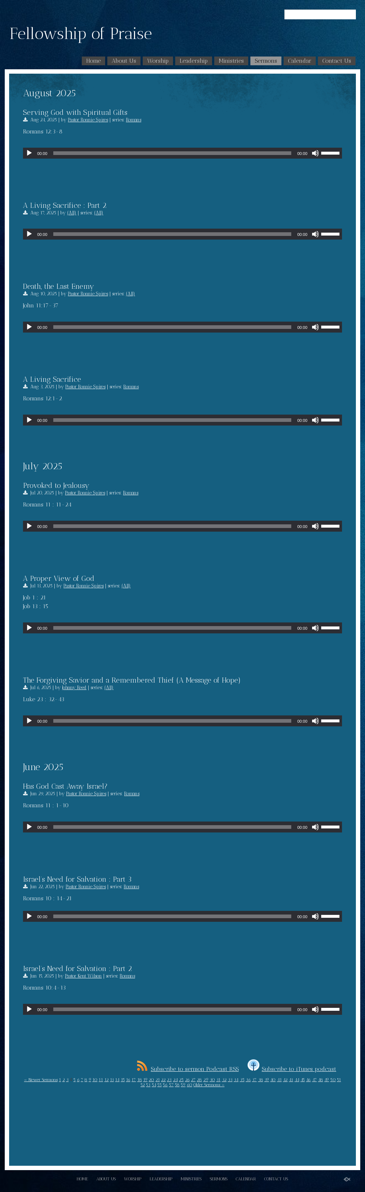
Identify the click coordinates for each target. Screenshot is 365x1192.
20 (151, 1079)
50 (333, 1079)
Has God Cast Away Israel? (65, 786)
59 (183, 1084)
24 (175, 1079)
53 (148, 1084)
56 (165, 1084)
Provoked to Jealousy (56, 485)
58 (177, 1084)
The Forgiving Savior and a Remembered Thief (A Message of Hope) (132, 680)
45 (302, 1079)
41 (279, 1079)
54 (154, 1084)
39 (266, 1079)
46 (308, 1079)
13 (112, 1079)
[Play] (29, 153)
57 (171, 1084)
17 (133, 1079)
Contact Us (336, 60)
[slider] (172, 153)
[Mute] (315, 153)
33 (230, 1079)
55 (159, 1084)
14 (117, 1079)
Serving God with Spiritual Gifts (75, 112)
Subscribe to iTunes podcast (291, 1068)
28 (199, 1079)
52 (143, 1084)
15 (123, 1079)
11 (101, 1079)
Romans (133, 120)
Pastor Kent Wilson (83, 976)
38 (260, 1079)
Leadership (194, 60)
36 (248, 1079)
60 (189, 1084)
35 (242, 1079)
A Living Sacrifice (52, 379)
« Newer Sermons (41, 1079)
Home (93, 60)
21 (157, 1079)
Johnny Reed (74, 687)
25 (181, 1079)
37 (254, 1079)
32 (224, 1079)
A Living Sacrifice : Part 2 (65, 205)
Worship (158, 60)
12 (106, 1079)
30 (212, 1079)
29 (205, 1079)
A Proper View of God (59, 578)
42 (285, 1079)
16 (128, 1079)
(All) (71, 213)
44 (297, 1079)
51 (339, 1079)
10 (94, 1079)
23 (169, 1079)
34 (236, 1079)
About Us (124, 60)
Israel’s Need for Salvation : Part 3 (77, 879)
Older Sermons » (208, 1084)
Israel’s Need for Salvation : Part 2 (77, 968)
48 (320, 1079)
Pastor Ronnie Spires (88, 120)
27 (193, 1079)
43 (291, 1079)
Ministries (231, 60)
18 (139, 1079)
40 (273, 1079)
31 (218, 1079)
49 (326, 1079)
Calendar (299, 60)
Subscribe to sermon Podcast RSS (188, 1068)
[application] (182, 153)
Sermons (266, 60)
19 (145, 1079)
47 (314, 1079)
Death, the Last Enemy (58, 286)
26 (187, 1079)
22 (163, 1079)
